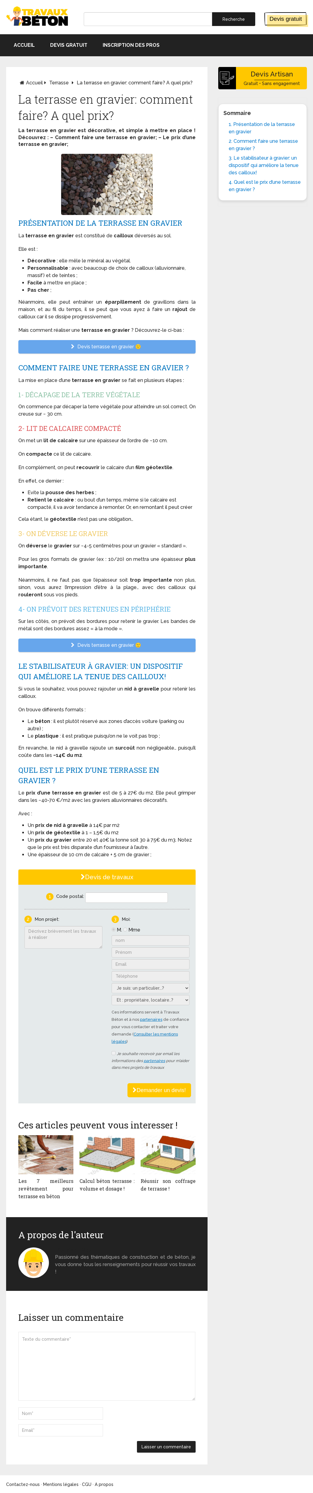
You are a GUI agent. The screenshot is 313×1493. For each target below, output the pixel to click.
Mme (134, 930)
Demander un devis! (159, 1090)
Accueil (24, 45)
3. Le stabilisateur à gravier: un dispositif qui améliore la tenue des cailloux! (264, 165)
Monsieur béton (74, 1250)
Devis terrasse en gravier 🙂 (107, 347)
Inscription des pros (131, 45)
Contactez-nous (23, 1484)
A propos (104, 1484)
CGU (86, 1484)
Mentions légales (61, 1484)
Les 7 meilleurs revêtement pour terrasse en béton (45, 1188)
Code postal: (70, 896)
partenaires (151, 1019)
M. (119, 930)
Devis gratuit (286, 19)
